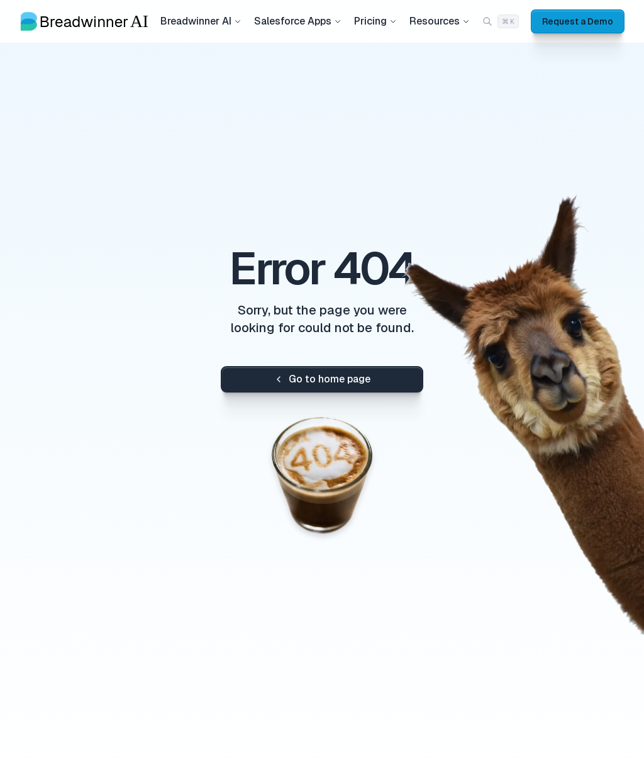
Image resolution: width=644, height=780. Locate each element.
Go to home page (322, 379)
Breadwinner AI (201, 21)
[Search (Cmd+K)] (500, 21)
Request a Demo (577, 21)
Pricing (375, 21)
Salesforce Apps (297, 21)
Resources (439, 21)
